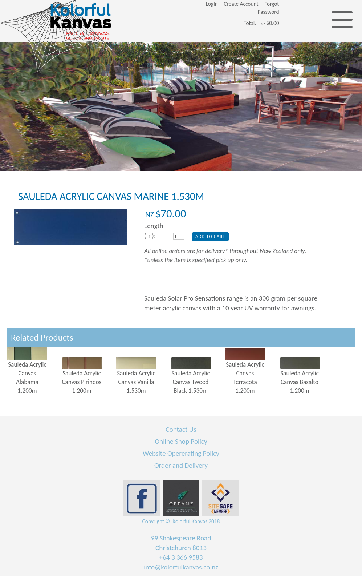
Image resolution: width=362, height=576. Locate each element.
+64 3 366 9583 (181, 557)
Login (211, 3)
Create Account (241, 3)
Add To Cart (210, 236)
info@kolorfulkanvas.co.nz (181, 567)
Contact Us (181, 429)
